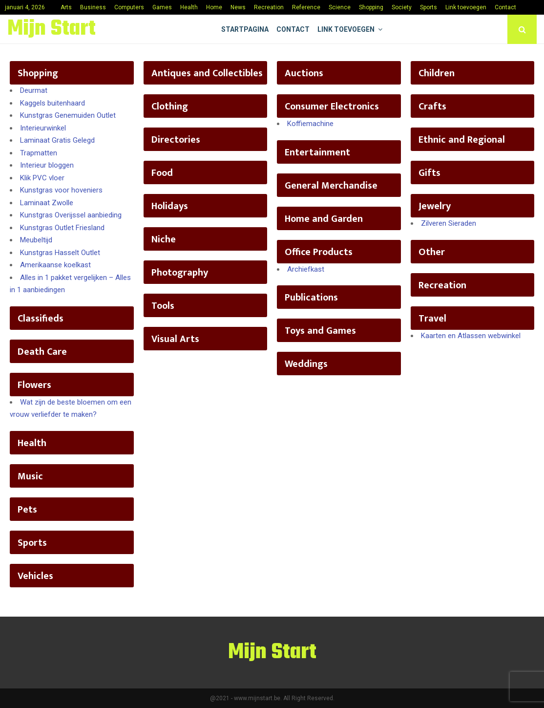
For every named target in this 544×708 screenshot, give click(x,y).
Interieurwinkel (43, 128)
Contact (505, 7)
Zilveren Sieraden (448, 223)
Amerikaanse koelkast (55, 264)
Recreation (269, 7)
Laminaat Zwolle (46, 202)
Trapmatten (38, 153)
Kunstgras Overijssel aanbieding (71, 215)
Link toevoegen (465, 7)
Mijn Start (51, 29)
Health (189, 7)
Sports (428, 7)
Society (402, 7)
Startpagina (245, 29)
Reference (306, 7)
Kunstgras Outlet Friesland (62, 227)
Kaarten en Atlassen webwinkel (471, 335)
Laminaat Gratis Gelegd (57, 140)
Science (340, 7)
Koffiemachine (310, 123)
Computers (129, 7)
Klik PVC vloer (42, 177)
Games (162, 7)
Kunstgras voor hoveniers (61, 190)
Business (93, 7)
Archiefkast (305, 269)
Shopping (371, 7)
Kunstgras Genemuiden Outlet (68, 115)
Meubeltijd (36, 240)
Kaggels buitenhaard (52, 103)
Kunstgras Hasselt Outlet (60, 252)
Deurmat (33, 90)
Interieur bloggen (47, 165)
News (238, 7)
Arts (66, 7)
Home (214, 7)
